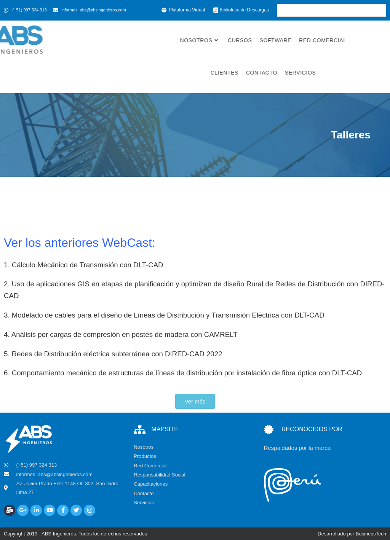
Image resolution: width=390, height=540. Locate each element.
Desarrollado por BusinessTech (352, 534)
